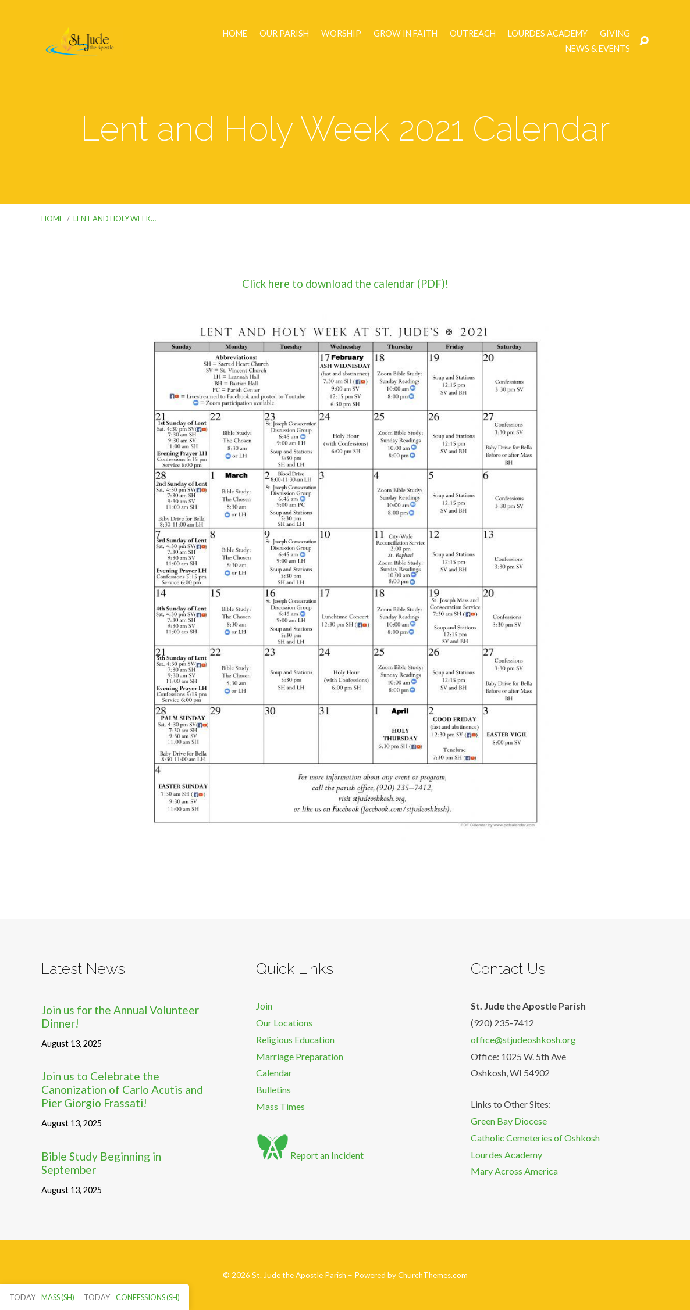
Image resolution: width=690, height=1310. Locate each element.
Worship (341, 34)
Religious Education (295, 1039)
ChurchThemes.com (433, 1275)
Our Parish (284, 34)
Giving (615, 34)
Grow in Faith (406, 34)
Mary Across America (514, 1170)
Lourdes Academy (548, 34)
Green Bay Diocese (509, 1120)
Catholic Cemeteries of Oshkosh (535, 1137)
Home (235, 34)
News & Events (597, 49)
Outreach (473, 34)
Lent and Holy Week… (114, 218)
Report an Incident (310, 1155)
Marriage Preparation (299, 1056)
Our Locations (284, 1022)
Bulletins (273, 1089)
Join (264, 1005)
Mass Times (280, 1106)
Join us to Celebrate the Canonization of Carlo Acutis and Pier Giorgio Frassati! (122, 1089)
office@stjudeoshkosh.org (523, 1039)
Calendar (274, 1072)
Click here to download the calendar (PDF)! (345, 283)
